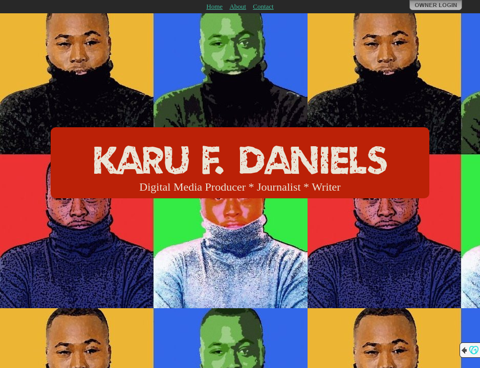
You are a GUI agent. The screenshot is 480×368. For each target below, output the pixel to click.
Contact (263, 6)
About (237, 6)
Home (214, 6)
